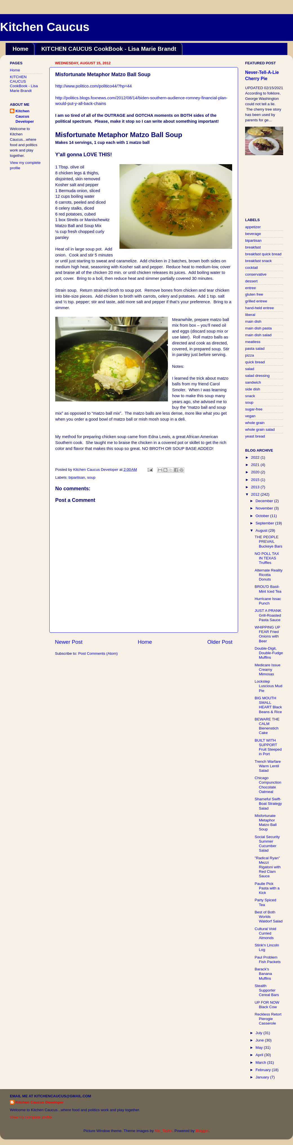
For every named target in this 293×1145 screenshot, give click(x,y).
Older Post (219, 642)
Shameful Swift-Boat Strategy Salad (268, 803)
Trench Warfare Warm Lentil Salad (268, 766)
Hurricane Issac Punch (268, 601)
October (263, 516)
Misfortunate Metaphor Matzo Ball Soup (266, 823)
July (259, 1033)
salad (249, 369)
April (260, 1055)
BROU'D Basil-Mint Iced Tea (268, 588)
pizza (249, 355)
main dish (253, 321)
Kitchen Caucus (44, 27)
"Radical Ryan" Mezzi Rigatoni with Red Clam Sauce (268, 867)
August (262, 530)
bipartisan (76, 477)
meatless (252, 342)
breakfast (253, 247)
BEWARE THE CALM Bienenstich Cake (267, 726)
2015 (256, 480)
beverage (253, 234)
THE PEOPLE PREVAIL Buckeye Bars (268, 541)
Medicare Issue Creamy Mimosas (268, 669)
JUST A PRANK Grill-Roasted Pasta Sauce (268, 615)
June (260, 1040)
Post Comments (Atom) (98, 653)
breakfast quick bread (263, 254)
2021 (256, 465)
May (260, 1047)
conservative (256, 274)
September (265, 523)
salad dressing (257, 375)
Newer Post (69, 642)
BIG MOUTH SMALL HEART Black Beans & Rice (268, 705)
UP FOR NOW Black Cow (267, 1004)
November (265, 508)
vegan (250, 416)
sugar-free (254, 409)
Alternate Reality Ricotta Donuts (269, 574)
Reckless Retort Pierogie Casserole (268, 1018)
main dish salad (258, 335)
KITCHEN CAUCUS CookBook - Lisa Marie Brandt (108, 49)
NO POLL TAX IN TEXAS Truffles (267, 558)
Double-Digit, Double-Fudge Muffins (269, 653)
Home (20, 49)
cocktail (251, 267)
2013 (256, 487)
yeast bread (255, 436)
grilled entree (256, 301)
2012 (256, 494)
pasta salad (255, 348)
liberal (250, 315)
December (265, 501)
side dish (252, 389)
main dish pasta (258, 328)
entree (250, 288)
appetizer (253, 227)
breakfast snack (258, 261)
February (264, 1070)
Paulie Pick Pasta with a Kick (267, 888)
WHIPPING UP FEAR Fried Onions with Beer (267, 634)
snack (250, 396)
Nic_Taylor (163, 1131)
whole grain (255, 423)
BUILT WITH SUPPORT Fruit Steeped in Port (268, 747)
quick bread (255, 362)
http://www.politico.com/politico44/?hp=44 (93, 86)
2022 (256, 457)
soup (91, 477)
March (261, 1062)
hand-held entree (259, 308)
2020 (256, 472)
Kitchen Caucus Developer (24, 116)
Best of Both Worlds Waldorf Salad (269, 916)
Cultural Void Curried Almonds (265, 933)
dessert (251, 281)
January (263, 1077)
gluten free (254, 294)
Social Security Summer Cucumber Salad (267, 844)
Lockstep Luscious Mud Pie (268, 686)
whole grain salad (260, 429)
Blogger (202, 1131)
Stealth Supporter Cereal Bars (267, 990)
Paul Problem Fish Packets (268, 959)
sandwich (253, 382)
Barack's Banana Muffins (263, 973)
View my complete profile (31, 1117)
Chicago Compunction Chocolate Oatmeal (268, 785)
